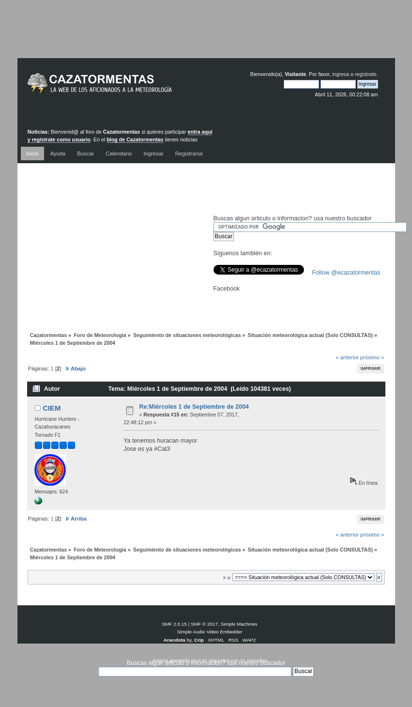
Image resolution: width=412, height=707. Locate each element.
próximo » (372, 357)
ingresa (340, 74)
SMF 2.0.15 (174, 624)
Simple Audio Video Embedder (209, 631)
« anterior (347, 357)
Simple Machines (239, 624)
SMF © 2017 (204, 624)
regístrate (366, 74)
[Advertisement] (206, 36)
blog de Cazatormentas (135, 139)
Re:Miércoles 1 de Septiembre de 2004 (194, 406)
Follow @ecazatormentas (346, 272)
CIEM (52, 408)
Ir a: (227, 577)
